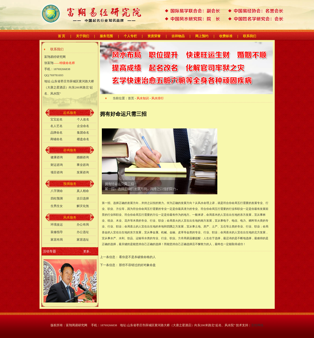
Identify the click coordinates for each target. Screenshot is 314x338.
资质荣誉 (154, 36)
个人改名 (83, 119)
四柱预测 (57, 198)
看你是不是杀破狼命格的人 (137, 257)
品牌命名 (56, 132)
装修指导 (57, 232)
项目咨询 (57, 172)
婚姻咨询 (83, 157)
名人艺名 (56, 126)
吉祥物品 (178, 36)
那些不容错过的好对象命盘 (137, 265)
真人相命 (83, 191)
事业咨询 (83, 165)
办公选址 (83, 232)
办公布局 (83, 224)
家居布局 (57, 239)
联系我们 (249, 36)
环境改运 (57, 224)
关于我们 (82, 36)
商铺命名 (56, 139)
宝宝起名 (56, 119)
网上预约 (201, 36)
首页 (131, 98)
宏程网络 (257, 325)
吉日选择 (83, 198)
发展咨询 (83, 172)
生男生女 (57, 206)
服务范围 (106, 36)
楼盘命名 (83, 139)
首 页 (61, 36)
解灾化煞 (83, 206)
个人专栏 (130, 36)
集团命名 (83, 132)
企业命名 (83, 126)
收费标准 (225, 36)
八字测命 (57, 191)
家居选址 (83, 239)
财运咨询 (57, 165)
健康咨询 (57, 157)
